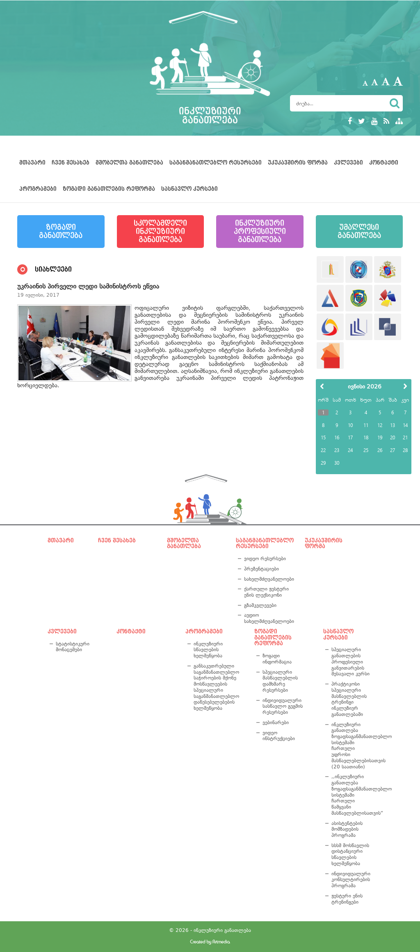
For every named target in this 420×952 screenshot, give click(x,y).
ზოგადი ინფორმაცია (277, 659)
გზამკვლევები (260, 605)
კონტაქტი (383, 163)
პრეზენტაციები (261, 569)
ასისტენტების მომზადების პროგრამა (347, 829)
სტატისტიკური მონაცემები (72, 647)
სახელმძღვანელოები (267, 579)
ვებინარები (275, 722)
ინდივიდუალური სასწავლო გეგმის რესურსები (282, 706)
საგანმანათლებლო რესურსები (215, 163)
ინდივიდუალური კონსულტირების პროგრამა (350, 879)
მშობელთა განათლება (129, 163)
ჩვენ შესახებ (70, 163)
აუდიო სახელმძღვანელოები (267, 618)
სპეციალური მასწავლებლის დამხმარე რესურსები (280, 681)
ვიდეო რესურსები (265, 558)
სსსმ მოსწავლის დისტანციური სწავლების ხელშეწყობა (350, 854)
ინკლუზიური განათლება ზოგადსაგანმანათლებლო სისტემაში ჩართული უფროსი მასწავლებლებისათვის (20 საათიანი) (351, 746)
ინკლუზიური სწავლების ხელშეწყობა (208, 650)
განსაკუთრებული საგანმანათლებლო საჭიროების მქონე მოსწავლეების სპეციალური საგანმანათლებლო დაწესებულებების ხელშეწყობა (216, 687)
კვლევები (348, 163)
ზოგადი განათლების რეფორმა (109, 189)
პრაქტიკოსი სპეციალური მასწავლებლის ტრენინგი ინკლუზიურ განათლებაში (349, 699)
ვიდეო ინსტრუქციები (278, 736)
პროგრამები (38, 189)
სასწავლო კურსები (189, 189)
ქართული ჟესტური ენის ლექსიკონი (266, 592)
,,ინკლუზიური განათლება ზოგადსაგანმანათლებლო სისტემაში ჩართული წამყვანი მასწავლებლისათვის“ (351, 795)
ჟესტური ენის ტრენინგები (347, 899)
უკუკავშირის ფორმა (298, 163)
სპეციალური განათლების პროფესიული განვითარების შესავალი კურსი (350, 662)
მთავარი (32, 163)
